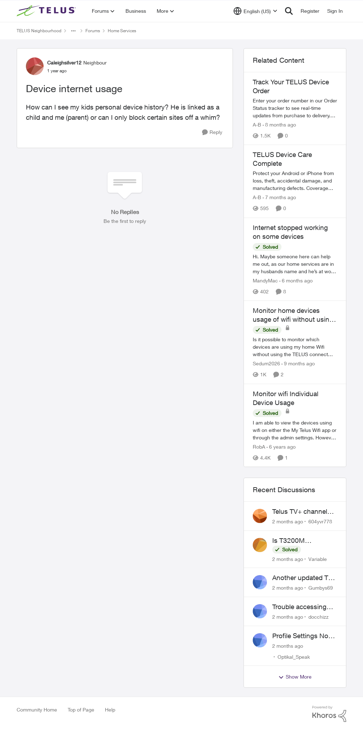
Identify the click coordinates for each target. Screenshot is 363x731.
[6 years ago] (281, 446)
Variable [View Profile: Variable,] (317, 559)
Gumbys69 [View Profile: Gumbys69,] (320, 588)
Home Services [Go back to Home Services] (122, 30)
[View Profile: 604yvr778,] (260, 516)
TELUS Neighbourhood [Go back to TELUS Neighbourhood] (39, 30)
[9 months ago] (298, 363)
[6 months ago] (296, 280)
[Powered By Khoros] (329, 714)
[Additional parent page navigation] (73, 31)
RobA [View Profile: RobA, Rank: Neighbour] (259, 447)
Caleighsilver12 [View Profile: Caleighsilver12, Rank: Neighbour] (64, 63)
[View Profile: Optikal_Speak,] (260, 640)
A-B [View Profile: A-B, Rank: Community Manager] (257, 125)
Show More (295, 677)
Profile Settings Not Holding (301, 636)
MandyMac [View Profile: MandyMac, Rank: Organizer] (265, 280)
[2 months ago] (287, 521)
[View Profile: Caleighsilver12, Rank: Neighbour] (35, 66)
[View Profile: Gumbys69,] (260, 582)
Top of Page (81, 710)
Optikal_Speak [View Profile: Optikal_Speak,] (294, 656)
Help (110, 710)
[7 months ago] (279, 197)
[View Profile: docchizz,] (260, 611)
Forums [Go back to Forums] (92, 30)
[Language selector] (255, 11)
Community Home (37, 710)
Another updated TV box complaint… (302, 578)
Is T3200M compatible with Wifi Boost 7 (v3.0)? (302, 540)
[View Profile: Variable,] (260, 545)
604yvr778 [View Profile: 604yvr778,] (320, 521)
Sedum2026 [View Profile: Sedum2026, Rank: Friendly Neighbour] (266, 364)
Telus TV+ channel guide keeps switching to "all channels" (299, 511)
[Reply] (212, 132)
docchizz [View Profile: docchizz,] (318, 617)
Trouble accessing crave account (299, 607)
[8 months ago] (279, 124)
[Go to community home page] (47, 11)
